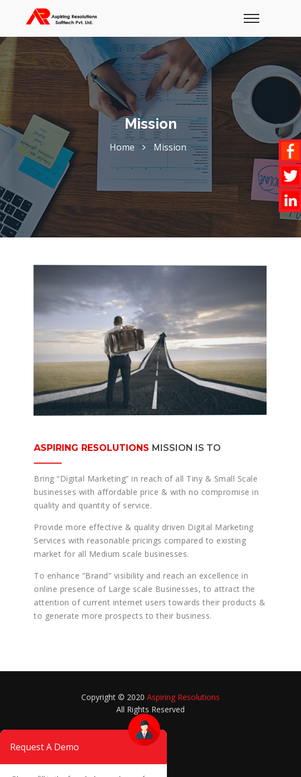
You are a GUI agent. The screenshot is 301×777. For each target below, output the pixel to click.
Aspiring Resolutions (183, 697)
